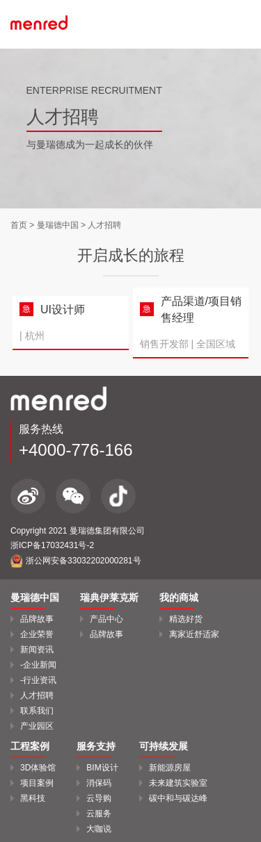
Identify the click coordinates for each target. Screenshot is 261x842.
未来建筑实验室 (178, 783)
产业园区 (37, 726)
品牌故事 (37, 619)
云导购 (98, 798)
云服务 (98, 813)
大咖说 (98, 829)
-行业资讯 (38, 680)
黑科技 (32, 798)
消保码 (98, 783)
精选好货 (186, 619)
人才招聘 (37, 695)
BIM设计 (102, 768)
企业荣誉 (37, 634)
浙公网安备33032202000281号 (75, 561)
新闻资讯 (37, 649)
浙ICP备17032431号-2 (52, 545)
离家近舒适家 (194, 634)
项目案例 (37, 783)
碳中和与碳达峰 (178, 798)
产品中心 (106, 619)
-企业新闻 (38, 665)
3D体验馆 (38, 768)
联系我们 (37, 711)
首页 (18, 225)
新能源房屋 (170, 768)
